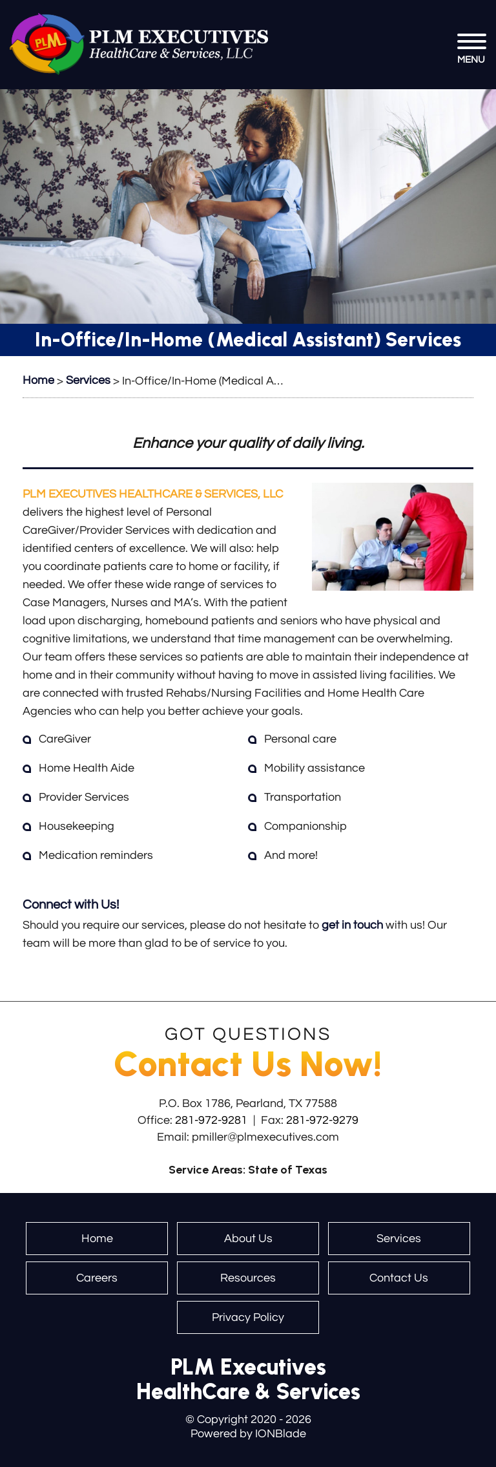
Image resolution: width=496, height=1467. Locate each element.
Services (399, 1238)
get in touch (352, 925)
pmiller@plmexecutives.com (265, 1137)
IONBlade (280, 1434)
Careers (97, 1278)
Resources (248, 1278)
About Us (248, 1238)
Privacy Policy (248, 1317)
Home (97, 1238)
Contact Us (398, 1278)
